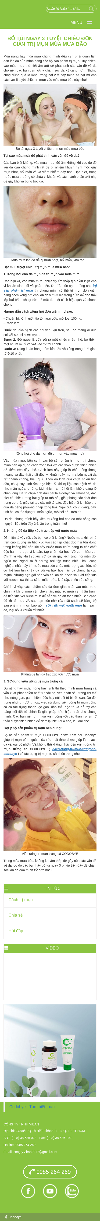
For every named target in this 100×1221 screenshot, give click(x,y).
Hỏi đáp (15, 930)
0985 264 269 (50, 1172)
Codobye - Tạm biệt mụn (32, 1106)
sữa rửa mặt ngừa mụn (64, 605)
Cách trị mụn (20, 899)
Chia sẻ (15, 915)
